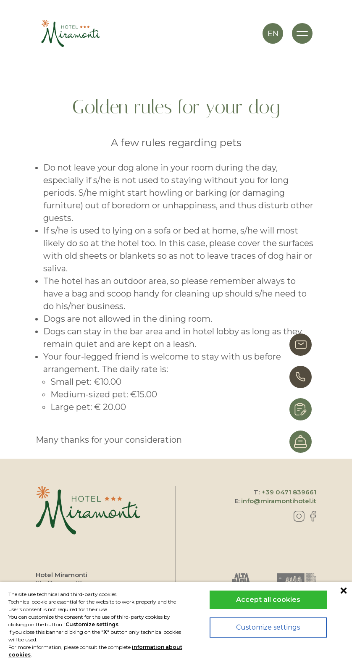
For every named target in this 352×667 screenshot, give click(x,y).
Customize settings (268, 627)
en (273, 33)
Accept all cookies (268, 600)
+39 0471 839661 (288, 492)
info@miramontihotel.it (278, 501)
